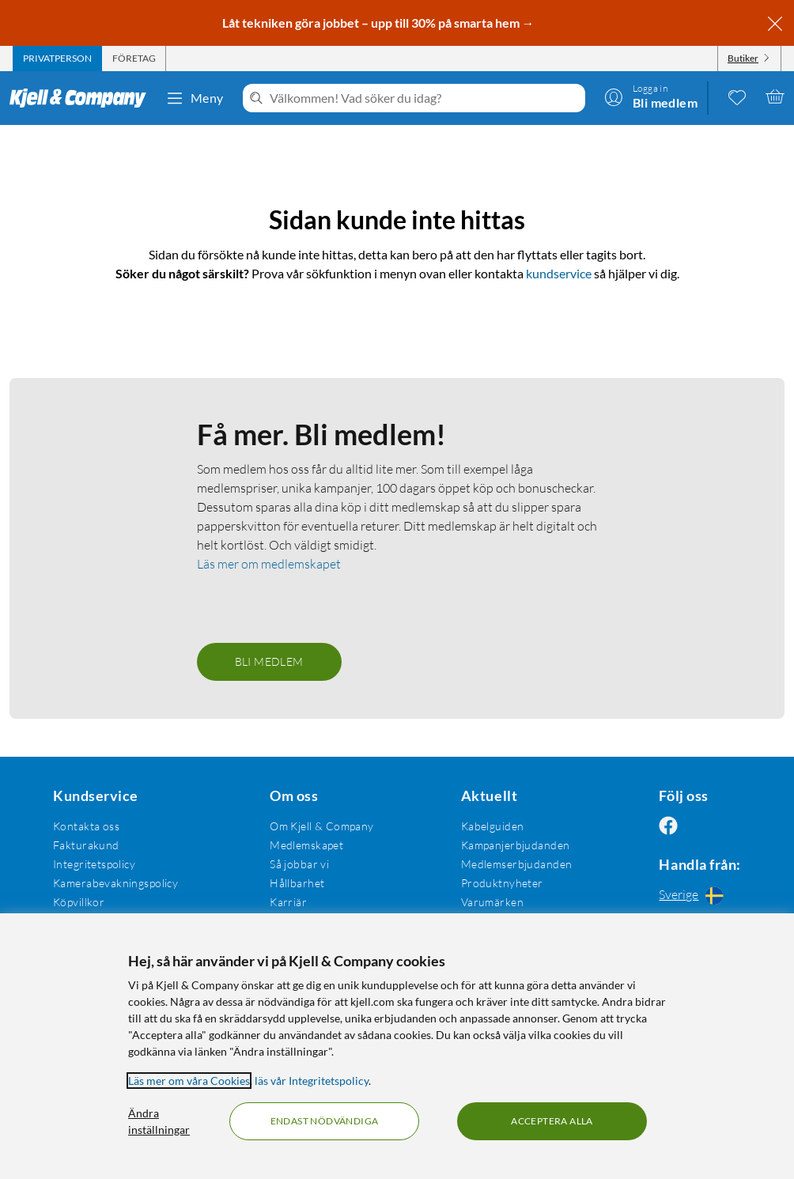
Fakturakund (84, 845)
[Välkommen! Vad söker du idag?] (424, 98)
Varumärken (484, 902)
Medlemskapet (301, 845)
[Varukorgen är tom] (775, 96)
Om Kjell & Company (317, 826)
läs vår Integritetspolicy (312, 1080)
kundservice (559, 273)
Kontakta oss (84, 826)
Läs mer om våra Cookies (189, 1080)
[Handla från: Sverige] (695, 895)
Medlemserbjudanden (509, 864)
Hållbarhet (292, 883)
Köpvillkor (77, 902)
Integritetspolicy (92, 864)
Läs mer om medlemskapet (269, 564)
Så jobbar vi (294, 864)
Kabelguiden (484, 826)
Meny (194, 98)
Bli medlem (269, 661)
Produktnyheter (494, 883)
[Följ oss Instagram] (695, 826)
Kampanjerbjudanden (507, 845)
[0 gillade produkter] (737, 96)
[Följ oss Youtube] (733, 826)
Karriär (283, 902)
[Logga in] (651, 96)
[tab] (57, 58)
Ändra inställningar (159, 1121)
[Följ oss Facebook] (657, 826)
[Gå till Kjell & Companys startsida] (82, 98)
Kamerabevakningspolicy (113, 883)
